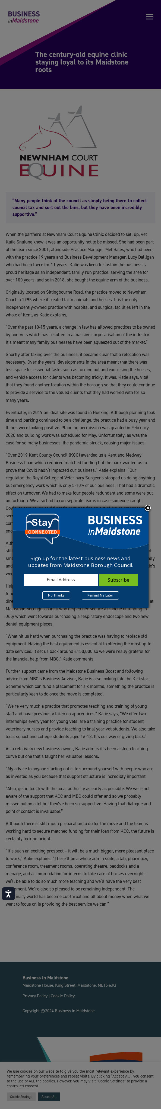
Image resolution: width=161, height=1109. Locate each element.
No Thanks (56, 595)
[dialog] (81, 557)
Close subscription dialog (148, 508)
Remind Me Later (100, 595)
